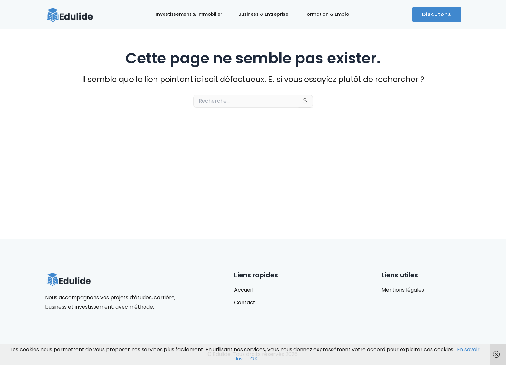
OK (254, 358)
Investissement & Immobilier (189, 14)
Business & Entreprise (263, 14)
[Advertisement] (253, 173)
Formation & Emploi (327, 14)
